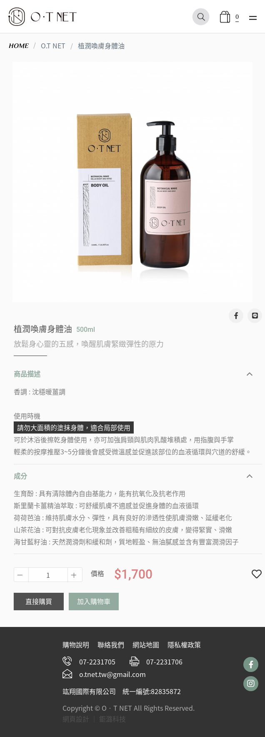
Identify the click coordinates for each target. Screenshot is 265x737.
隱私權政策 (184, 644)
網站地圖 (145, 644)
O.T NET (53, 45)
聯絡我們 (111, 644)
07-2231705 (97, 662)
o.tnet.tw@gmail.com (112, 674)
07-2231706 (164, 662)
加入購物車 (99, 601)
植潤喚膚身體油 (101, 45)
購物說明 (75, 644)
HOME (18, 46)
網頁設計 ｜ (80, 719)
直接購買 (44, 601)
